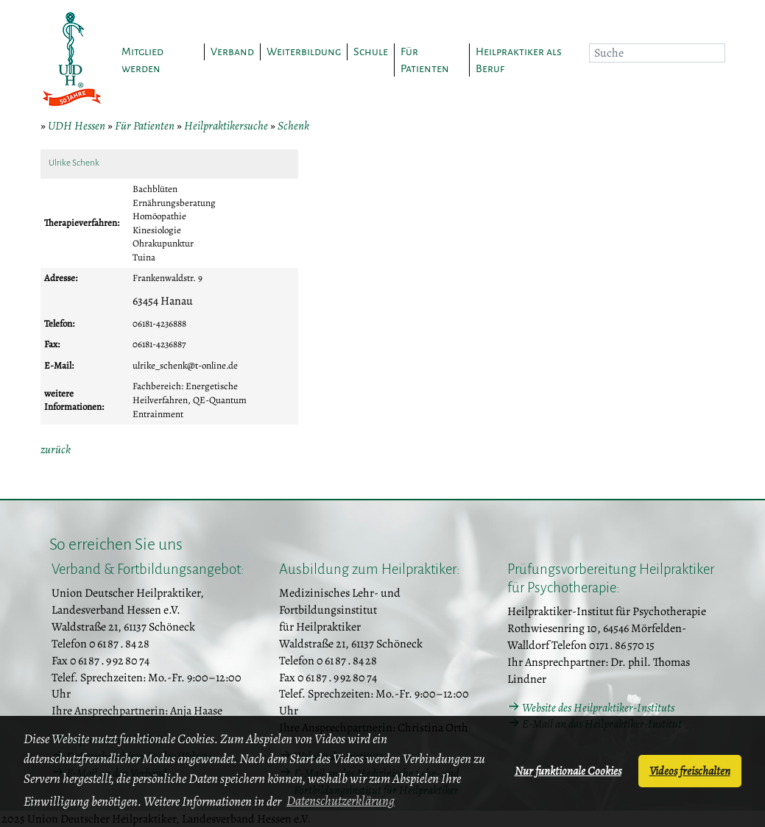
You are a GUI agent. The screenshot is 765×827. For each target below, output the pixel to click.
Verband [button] (232, 51)
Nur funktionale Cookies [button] (568, 771)
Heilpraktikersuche (226, 126)
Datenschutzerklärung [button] (340, 800)
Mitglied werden (142, 60)
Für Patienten (144, 126)
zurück (55, 449)
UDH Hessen (76, 126)
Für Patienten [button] (425, 60)
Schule (370, 51)
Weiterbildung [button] (304, 51)
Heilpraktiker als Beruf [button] (519, 60)
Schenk (293, 126)
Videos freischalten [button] (689, 771)
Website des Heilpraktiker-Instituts (598, 708)
